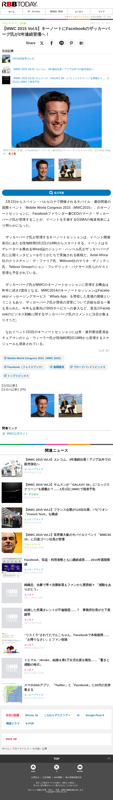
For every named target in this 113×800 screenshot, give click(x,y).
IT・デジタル (34, 11)
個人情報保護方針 (73, 777)
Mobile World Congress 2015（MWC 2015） (35, 358)
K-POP (30, 723)
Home (33, 771)
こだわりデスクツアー (57, 715)
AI (78, 715)
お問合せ (35, 777)
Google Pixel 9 (95, 715)
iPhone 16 (31, 715)
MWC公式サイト (17, 433)
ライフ (101, 11)
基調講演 (58, 367)
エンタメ (79, 11)
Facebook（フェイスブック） (25, 367)
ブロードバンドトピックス (89, 367)
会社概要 (58, 777)
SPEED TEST (56, 11)
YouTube (80, 771)
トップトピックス (18, 375)
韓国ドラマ (12, 723)
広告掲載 (47, 777)
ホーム (11, 11)
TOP (56, 758)
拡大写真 (59, 192)
